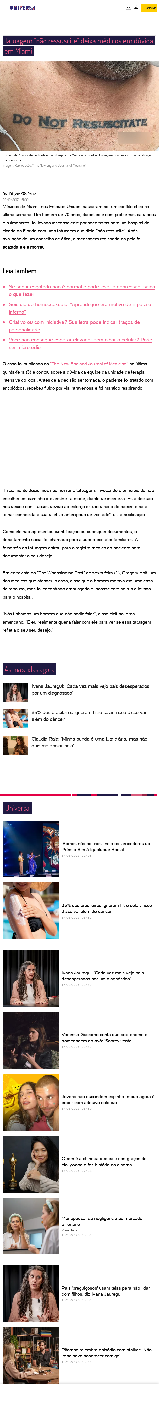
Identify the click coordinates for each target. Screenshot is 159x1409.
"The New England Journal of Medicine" (89, 363)
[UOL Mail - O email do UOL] (128, 8)
